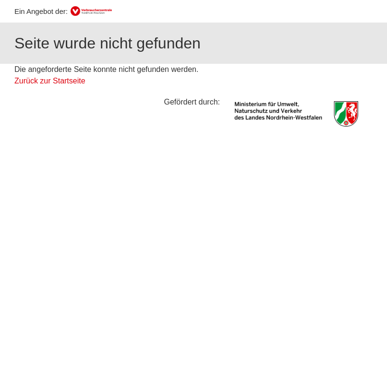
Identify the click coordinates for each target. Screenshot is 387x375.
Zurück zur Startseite (49, 81)
